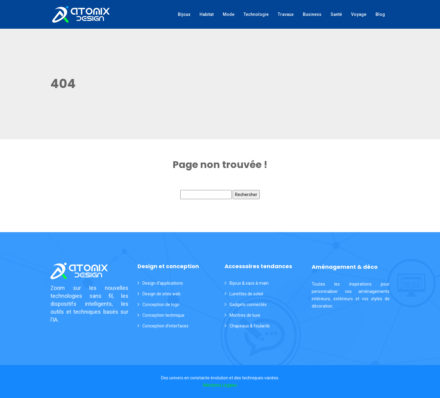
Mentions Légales (220, 385)
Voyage (358, 14)
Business (312, 14)
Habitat (207, 14)
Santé (336, 14)
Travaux (286, 14)
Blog (380, 14)
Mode (228, 14)
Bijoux (184, 14)
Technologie (256, 14)
